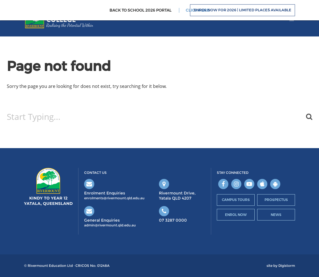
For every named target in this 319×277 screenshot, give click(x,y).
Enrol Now (236, 215)
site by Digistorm (280, 266)
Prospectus (276, 200)
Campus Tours (236, 200)
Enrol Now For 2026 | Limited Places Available (242, 10)
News (276, 215)
